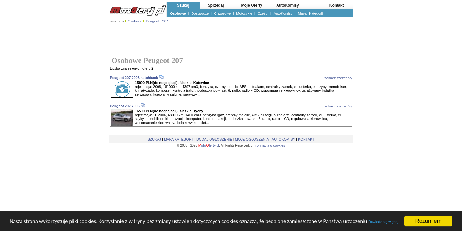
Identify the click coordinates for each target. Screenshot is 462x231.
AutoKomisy (283, 13)
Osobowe (178, 13)
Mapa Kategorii (310, 13)
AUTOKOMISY (283, 139)
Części (263, 13)
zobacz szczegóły (338, 78)
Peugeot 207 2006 (125, 106)
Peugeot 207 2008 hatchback (134, 78)
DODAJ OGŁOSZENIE (214, 139)
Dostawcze (200, 13)
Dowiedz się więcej (383, 222)
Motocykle (244, 13)
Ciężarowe (222, 13)
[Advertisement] (231, 40)
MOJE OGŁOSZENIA (252, 139)
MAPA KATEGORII (178, 139)
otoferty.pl (208, 145)
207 (165, 21)
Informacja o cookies (269, 145)
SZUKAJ (154, 139)
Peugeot (152, 21)
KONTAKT (306, 139)
